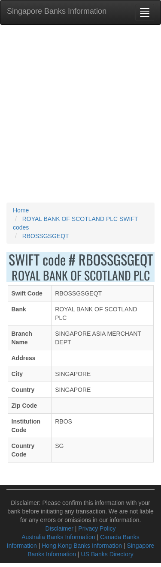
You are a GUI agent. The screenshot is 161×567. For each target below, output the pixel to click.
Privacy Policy (96, 528)
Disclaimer (59, 528)
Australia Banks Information (58, 537)
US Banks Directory (107, 554)
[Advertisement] (80, 113)
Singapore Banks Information (56, 11)
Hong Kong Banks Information (82, 545)
